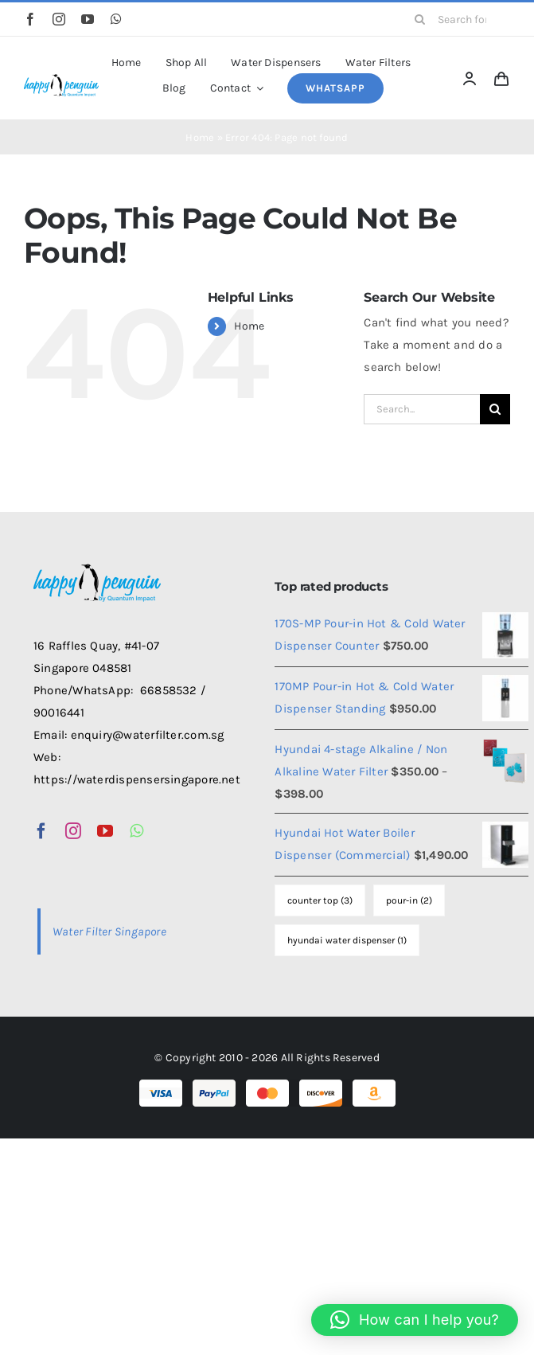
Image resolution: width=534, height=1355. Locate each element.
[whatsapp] (116, 19)
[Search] (420, 19)
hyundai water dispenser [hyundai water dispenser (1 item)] (347, 940)
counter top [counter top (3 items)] (320, 900)
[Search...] (422, 409)
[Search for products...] (456, 19)
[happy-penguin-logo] (61, 77)
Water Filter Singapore (109, 931)
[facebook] (30, 19)
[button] (414, 1320)
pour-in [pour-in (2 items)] (409, 900)
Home (199, 137)
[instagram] (59, 19)
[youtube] (87, 19)
